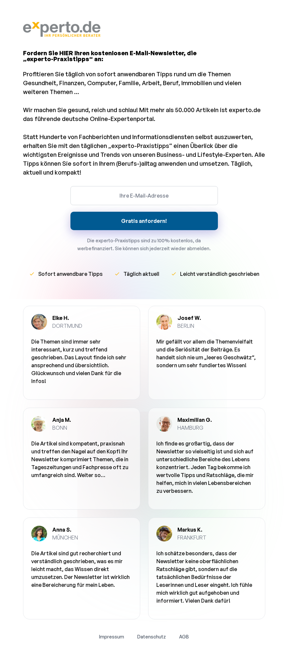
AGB (184, 636)
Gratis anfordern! (144, 221)
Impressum (111, 636)
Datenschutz (151, 636)
